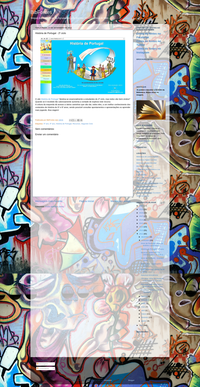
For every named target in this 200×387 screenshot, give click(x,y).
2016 (141, 220)
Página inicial (86, 201)
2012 (141, 234)
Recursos (76, 124)
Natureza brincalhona (149, 275)
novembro (145, 240)
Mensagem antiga (120, 201)
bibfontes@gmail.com (145, 141)
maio (143, 307)
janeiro (144, 321)
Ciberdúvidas (141, 175)
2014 (141, 227)
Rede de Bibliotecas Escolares (148, 193)
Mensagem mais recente (49, 201)
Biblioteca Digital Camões (146, 160)
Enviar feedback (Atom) (54, 207)
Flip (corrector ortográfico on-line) (149, 183)
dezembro (145, 237)
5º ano (46, 124)
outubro (144, 296)
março (144, 314)
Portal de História (143, 190)
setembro (145, 300)
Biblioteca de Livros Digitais (147, 157)
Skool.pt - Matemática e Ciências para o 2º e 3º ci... (152, 254)
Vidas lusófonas (142, 196)
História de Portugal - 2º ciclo (152, 249)
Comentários (43, 368)
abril (143, 310)
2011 (141, 325)
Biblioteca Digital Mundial (146, 163)
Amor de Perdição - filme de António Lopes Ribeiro (152, 244)
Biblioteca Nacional (144, 166)
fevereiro (145, 317)
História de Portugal (49, 99)
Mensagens (42, 364)
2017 (141, 216)
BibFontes (41, 12)
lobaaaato (108, 380)
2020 (141, 206)
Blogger (131, 380)
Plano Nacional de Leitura (146, 186)
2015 (141, 223)
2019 (141, 209)
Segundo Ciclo (87, 124)
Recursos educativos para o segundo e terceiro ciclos (152, 285)
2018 (141, 213)
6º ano (52, 124)
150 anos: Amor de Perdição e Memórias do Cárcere (152, 280)
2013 (141, 230)
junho (143, 303)
